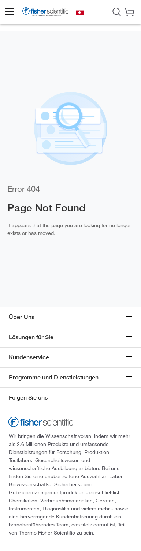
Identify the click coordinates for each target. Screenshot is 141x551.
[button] (9, 12)
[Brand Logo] (45, 12)
